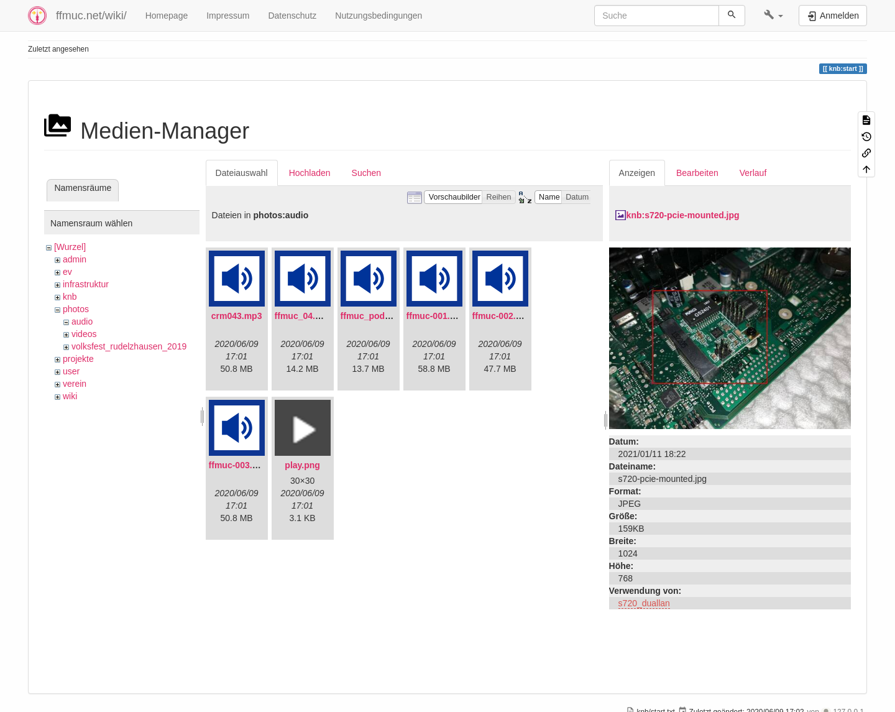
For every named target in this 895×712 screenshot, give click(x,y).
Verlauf (753, 173)
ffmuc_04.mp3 (304, 316)
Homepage (166, 16)
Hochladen (310, 173)
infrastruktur (86, 284)
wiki (70, 396)
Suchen (366, 173)
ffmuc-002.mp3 (503, 316)
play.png (302, 465)
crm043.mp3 (236, 316)
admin (74, 259)
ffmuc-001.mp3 (437, 316)
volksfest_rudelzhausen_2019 (128, 346)
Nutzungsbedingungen (378, 16)
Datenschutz (292, 16)
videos (83, 334)
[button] (773, 15)
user (71, 371)
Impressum (227, 16)
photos (76, 309)
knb (70, 297)
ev (67, 272)
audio (82, 321)
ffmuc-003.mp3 (239, 465)
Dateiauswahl (242, 173)
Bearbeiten (697, 173)
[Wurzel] (70, 247)
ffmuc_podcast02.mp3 (387, 316)
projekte (78, 359)
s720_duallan (644, 603)
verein (74, 384)
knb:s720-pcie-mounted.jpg (683, 215)
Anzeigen (637, 173)
